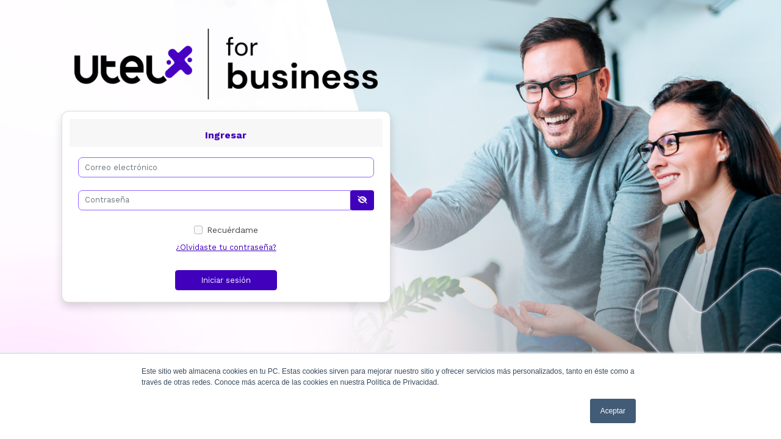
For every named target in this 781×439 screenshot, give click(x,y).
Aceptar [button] (612, 411)
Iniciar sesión (226, 280)
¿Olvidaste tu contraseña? (226, 247)
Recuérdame (232, 230)
